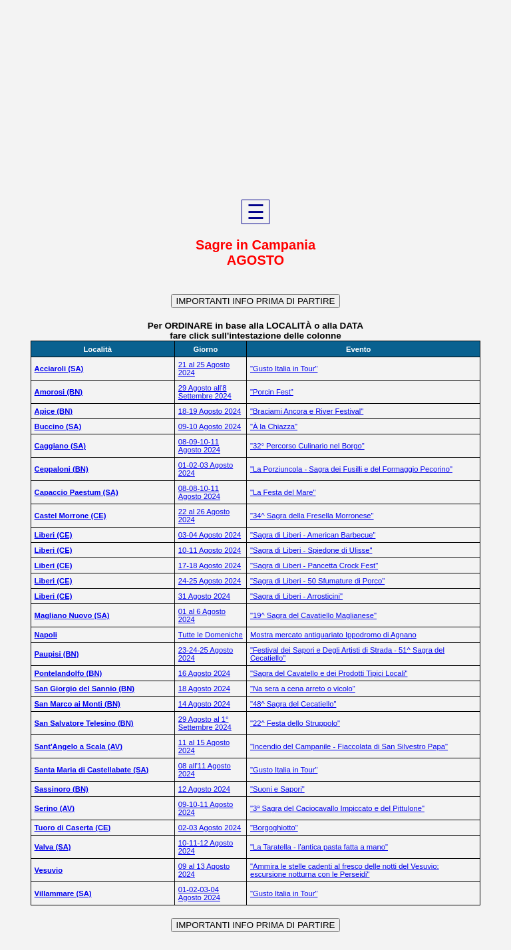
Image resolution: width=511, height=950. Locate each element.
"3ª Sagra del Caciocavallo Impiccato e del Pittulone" (337, 808)
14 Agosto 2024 (204, 704)
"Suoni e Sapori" (277, 789)
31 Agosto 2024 (204, 596)
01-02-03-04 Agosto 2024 (199, 893)
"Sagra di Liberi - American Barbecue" (312, 535)
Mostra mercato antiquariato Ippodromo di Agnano (333, 635)
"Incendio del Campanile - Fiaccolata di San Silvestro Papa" (349, 746)
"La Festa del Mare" (283, 492)
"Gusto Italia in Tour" (283, 369)
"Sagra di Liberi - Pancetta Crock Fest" (314, 565)
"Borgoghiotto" (274, 828)
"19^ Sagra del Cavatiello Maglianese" (313, 615)
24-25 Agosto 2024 (209, 581)
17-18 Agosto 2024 (209, 565)
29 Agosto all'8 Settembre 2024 (205, 392)
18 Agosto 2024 (204, 689)
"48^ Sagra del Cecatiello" (293, 704)
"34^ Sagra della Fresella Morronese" (312, 516)
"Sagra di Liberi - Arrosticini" (296, 596)
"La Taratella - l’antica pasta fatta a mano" (319, 847)
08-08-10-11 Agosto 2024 (199, 492)
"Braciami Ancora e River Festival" (306, 411)
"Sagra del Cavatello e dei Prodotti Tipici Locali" (329, 673)
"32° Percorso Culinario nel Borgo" (307, 446)
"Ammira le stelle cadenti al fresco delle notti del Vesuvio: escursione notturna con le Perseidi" (344, 870)
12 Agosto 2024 (204, 789)
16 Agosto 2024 (204, 673)
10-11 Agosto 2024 (209, 550)
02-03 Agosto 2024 (209, 828)
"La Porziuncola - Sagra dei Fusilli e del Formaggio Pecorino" (351, 469)
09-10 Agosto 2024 (209, 426)
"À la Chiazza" (273, 426)
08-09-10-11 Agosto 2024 (199, 446)
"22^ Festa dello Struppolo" (295, 723)
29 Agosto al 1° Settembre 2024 (205, 723)
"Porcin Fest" (271, 392)
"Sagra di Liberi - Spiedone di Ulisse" (311, 550)
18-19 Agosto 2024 (209, 411)
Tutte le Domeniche (210, 635)
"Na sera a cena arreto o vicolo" (302, 689)
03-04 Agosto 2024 (209, 535)
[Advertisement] (255, 100)
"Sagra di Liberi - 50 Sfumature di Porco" (317, 581)
